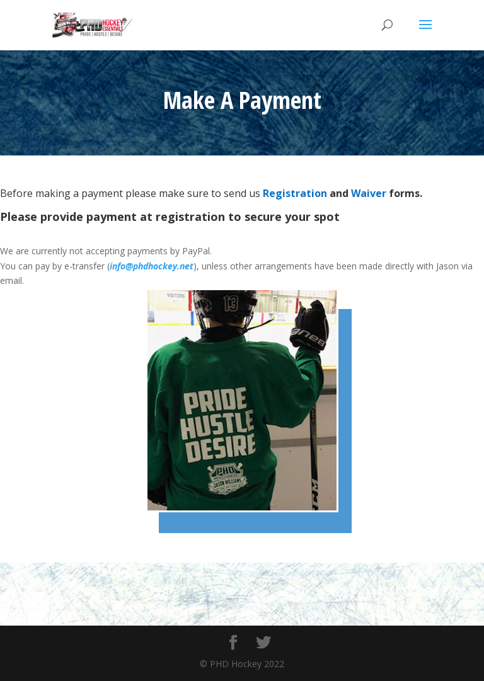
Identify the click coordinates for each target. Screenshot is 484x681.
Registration (295, 193)
